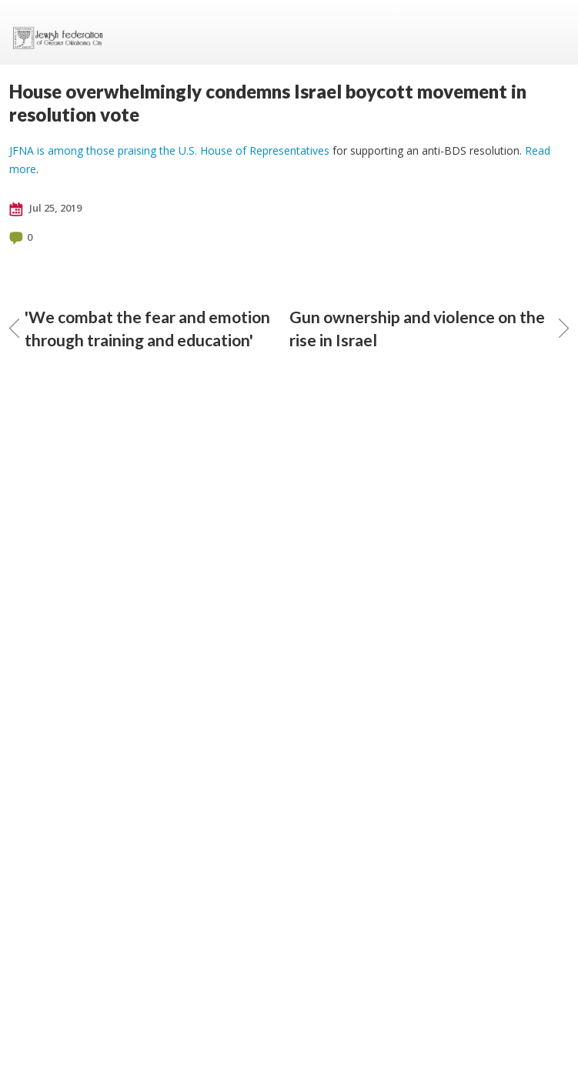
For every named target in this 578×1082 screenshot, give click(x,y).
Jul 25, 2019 (45, 208)
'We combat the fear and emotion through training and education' (139, 328)
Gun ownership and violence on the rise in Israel (429, 328)
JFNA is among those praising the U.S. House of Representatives (169, 150)
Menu (551, 32)
